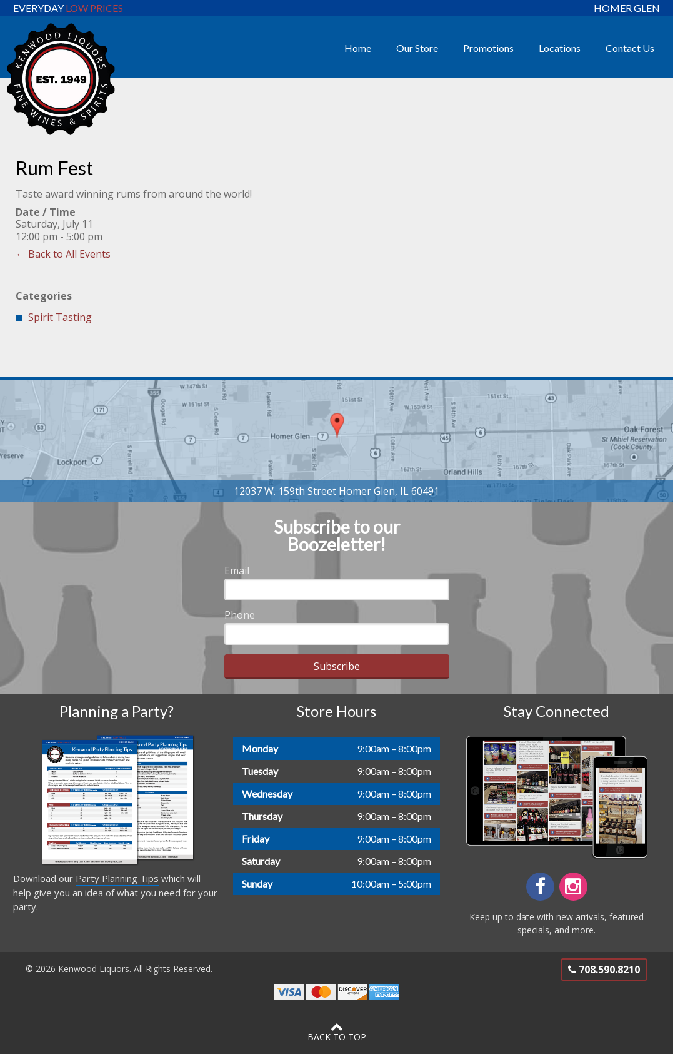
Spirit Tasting (60, 317)
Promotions (488, 48)
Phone (239, 615)
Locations (560, 48)
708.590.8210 (604, 969)
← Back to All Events (63, 254)
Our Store (417, 48)
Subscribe (337, 666)
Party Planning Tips (117, 878)
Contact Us (630, 48)
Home (357, 48)
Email (236, 570)
